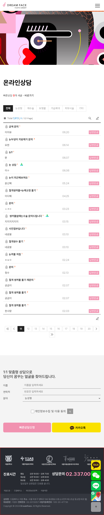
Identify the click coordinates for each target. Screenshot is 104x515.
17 (66, 329)
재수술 (30, 108)
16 (58, 329)
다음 (96, 329)
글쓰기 (97, 118)
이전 (14, 329)
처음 (8, 329)
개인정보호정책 (31, 491)
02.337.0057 (81, 474)
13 (36, 329)
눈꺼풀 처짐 (14, 254)
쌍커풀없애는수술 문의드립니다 (27, 216)
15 (51, 329)
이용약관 (44, 491)
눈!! (10, 152)
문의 (10, 203)
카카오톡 (78, 428)
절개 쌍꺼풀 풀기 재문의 (20, 280)
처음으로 (7, 491)
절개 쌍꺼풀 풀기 (17, 293)
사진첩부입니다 (16, 229)
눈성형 (18, 108)
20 (89, 329)
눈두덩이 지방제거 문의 (20, 139)
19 (81, 329)
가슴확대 (55, 108)
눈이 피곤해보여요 (17, 178)
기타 (81, 108)
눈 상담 (14, 165)
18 (74, 329)
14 (43, 329)
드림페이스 (14, 4)
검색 (90, 118)
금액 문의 (13, 127)
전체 (8, 108)
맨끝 (52, 334)
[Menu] (97, 6)
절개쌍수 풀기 (15, 242)
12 (28, 329)
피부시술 (69, 108)
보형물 (42, 108)
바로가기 (29, 95)
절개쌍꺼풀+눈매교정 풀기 (21, 191)
